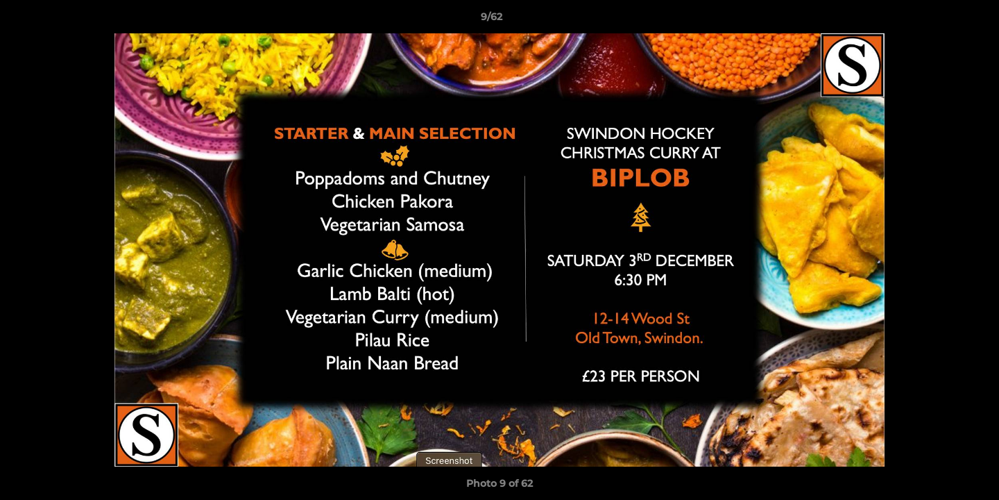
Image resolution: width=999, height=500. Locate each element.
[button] (940, 20)
